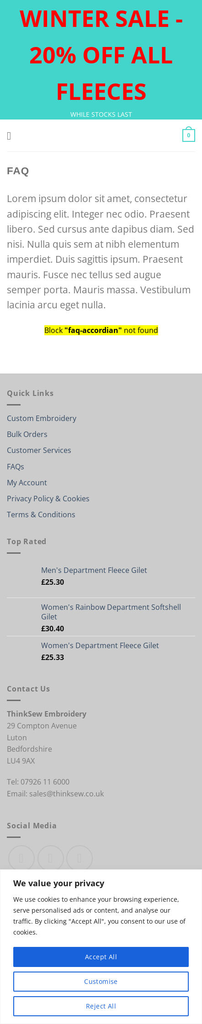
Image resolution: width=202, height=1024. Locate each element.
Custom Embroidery (41, 418)
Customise (101, 981)
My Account (27, 483)
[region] (101, 946)
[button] (12, 136)
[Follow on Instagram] (50, 858)
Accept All (101, 956)
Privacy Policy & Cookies (48, 499)
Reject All (101, 1006)
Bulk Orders (27, 434)
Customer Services (39, 450)
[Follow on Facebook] (21, 858)
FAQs (15, 467)
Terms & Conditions (41, 514)
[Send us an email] (79, 858)
